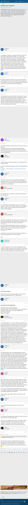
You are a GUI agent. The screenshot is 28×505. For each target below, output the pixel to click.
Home (22, 501)
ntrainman (3, 7)
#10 (26, 244)
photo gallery (8, 10)
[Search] (26, 1)
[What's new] (24, 1)
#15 (26, 377)
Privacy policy (14, 501)
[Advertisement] (14, 32)
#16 (26, 403)
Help (19, 501)
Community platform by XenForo (10, 503)
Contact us (3, 501)
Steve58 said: (3, 434)
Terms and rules (9, 501)
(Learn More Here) (21, 493)
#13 (26, 320)
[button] (1, 499)
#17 (26, 414)
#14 (26, 350)
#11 (26, 289)
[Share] (25, 53)
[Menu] (1, 1)
